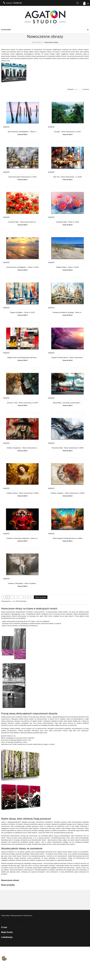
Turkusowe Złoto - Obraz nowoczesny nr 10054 (68, 448)
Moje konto (7, 932)
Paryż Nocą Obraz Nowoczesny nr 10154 (22, 177)
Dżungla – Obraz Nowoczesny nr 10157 (67, 132)
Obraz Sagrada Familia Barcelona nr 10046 (67, 538)
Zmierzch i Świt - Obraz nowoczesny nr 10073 (22, 403)
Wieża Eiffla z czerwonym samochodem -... (67, 403)
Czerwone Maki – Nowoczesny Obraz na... (22, 222)
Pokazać (71, 89)
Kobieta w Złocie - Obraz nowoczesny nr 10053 (22, 493)
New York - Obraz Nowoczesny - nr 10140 (67, 177)
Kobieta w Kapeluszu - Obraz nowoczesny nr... (22, 448)
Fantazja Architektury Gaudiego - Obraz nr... (67, 312)
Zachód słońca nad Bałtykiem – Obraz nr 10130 (22, 267)
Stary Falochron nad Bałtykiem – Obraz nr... (22, 132)
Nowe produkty (8, 885)
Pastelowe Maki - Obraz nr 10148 (67, 222)
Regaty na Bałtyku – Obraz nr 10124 (22, 312)
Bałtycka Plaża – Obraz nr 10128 (67, 267)
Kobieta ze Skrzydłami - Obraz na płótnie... (22, 583)
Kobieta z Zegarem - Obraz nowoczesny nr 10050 (67, 493)
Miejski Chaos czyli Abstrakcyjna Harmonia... (22, 357)
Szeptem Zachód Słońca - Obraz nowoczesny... (67, 357)
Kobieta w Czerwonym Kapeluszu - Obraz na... (22, 538)
